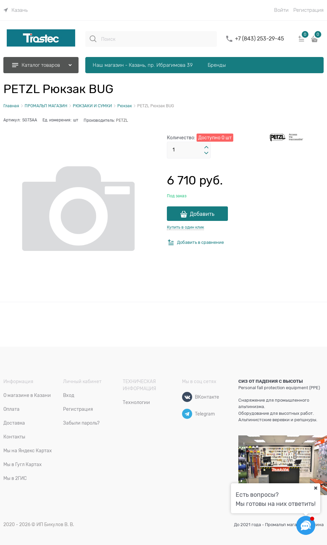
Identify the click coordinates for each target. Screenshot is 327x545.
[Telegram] (187, 414)
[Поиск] (93, 39)
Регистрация (308, 10)
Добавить (202, 214)
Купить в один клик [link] (185, 227)
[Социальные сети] (305, 525)
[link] (15, 10)
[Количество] (189, 150)
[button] (206, 147)
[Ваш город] (315, 488)
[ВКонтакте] (187, 397)
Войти (281, 10)
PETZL (122, 120)
